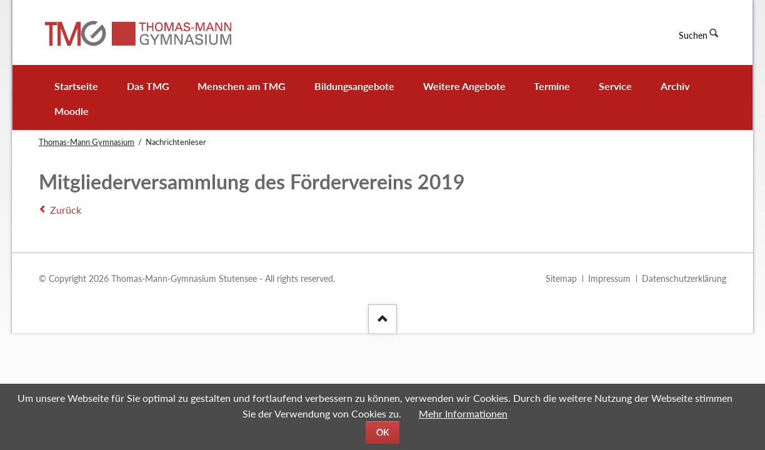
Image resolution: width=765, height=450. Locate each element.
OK (382, 432)
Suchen (693, 35)
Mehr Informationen (463, 413)
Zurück (65, 210)
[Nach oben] (382, 318)
